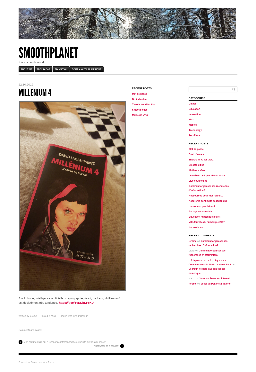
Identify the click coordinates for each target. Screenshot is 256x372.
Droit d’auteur (140, 99)
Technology (195, 130)
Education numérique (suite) (204, 216)
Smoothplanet (48, 53)
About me (26, 69)
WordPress (48, 362)
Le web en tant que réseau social (207, 175)
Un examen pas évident (202, 206)
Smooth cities (140, 109)
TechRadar (43, 69)
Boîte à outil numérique (86, 69)
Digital (192, 103)
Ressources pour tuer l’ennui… (206, 195)
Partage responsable (200, 211)
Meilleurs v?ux (140, 115)
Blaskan (34, 362)
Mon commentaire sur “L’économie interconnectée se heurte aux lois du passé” (65, 342)
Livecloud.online (198, 180)
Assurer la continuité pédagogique (208, 201)
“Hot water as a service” (106, 346)
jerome (33, 316)
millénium (83, 316)
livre (75, 316)
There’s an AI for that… (145, 104)
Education (61, 69)
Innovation (195, 114)
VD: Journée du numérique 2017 (207, 222)
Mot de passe (139, 94)
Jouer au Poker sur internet (214, 278)
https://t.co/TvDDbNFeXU (76, 302)
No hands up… (197, 227)
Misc (53, 316)
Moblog (193, 124)
